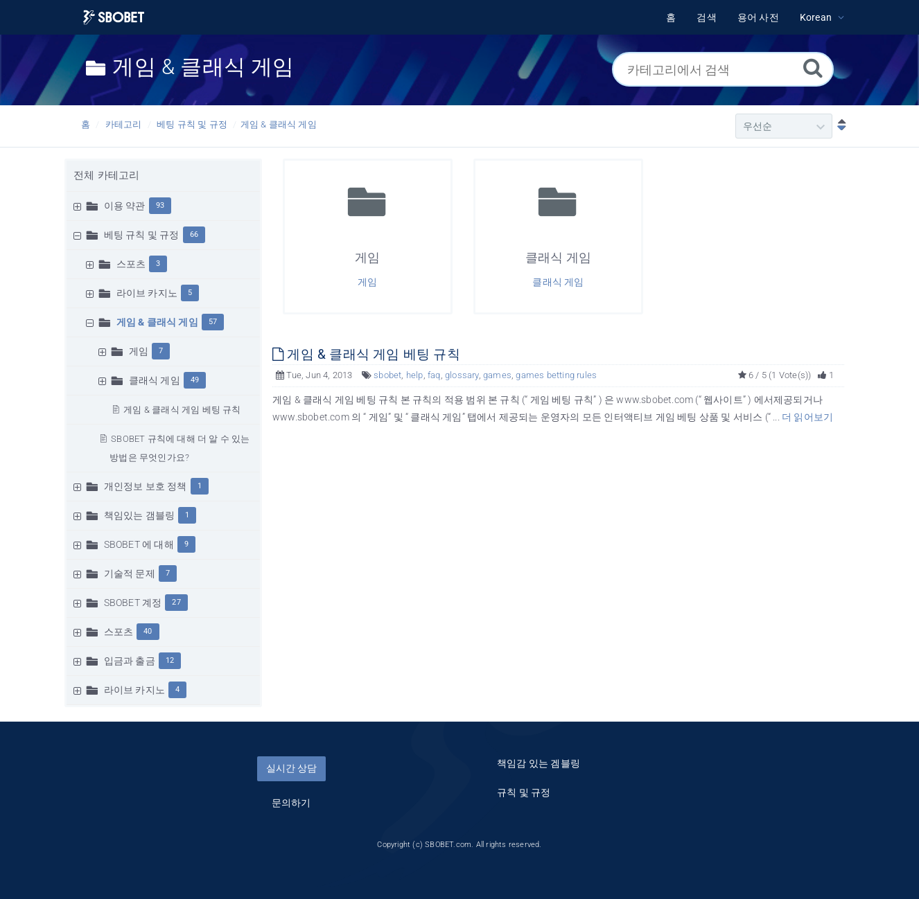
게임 (138, 351)
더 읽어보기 (807, 416)
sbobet (387, 375)
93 (160, 205)
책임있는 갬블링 (139, 515)
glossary (462, 375)
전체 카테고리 (106, 175)
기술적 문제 (129, 573)
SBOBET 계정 (133, 602)
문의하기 (291, 802)
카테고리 (123, 124)
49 (195, 379)
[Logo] (113, 17)
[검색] (813, 67)
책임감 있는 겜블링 (538, 763)
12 (170, 660)
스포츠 (131, 263)
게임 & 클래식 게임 (278, 124)
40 (147, 631)
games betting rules (556, 375)
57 (213, 321)
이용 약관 (125, 205)
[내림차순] (838, 126)
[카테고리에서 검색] (723, 69)
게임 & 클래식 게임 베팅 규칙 (181, 409)
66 (194, 234)
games (497, 375)
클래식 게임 (154, 380)
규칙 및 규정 (523, 792)
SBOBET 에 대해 (139, 544)
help (414, 375)
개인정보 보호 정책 (145, 486)
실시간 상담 (291, 768)
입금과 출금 (129, 660)
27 (176, 602)
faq (434, 375)
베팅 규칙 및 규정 (192, 124)
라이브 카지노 (146, 293)
